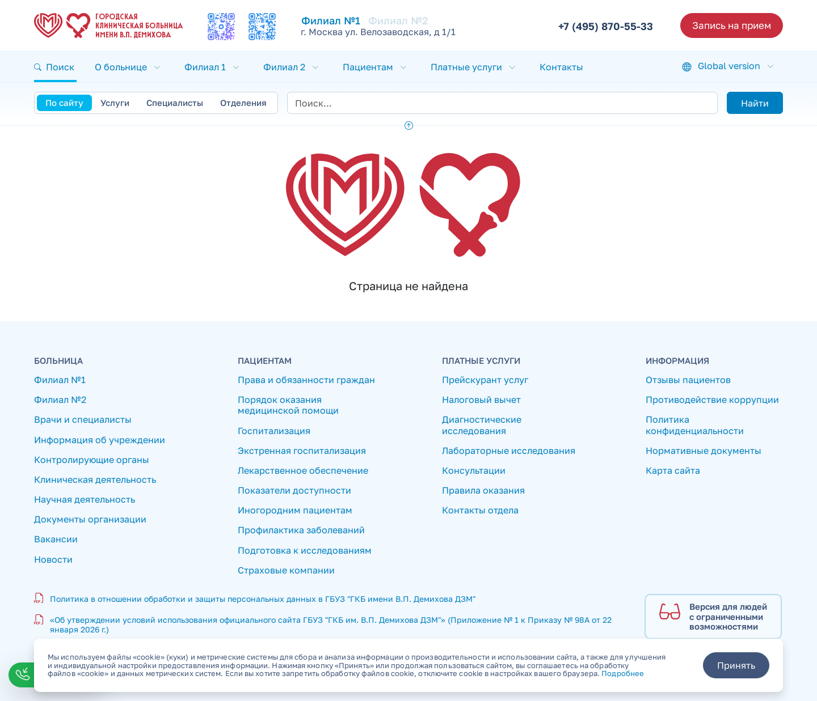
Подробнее (622, 673)
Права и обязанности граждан (306, 380)
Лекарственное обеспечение (303, 470)
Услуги (114, 102)
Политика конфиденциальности (695, 425)
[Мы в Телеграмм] (262, 27)
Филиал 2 (284, 67)
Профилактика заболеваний (301, 530)
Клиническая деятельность (95, 479)
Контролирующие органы (91, 459)
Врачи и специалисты (83, 419)
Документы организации (90, 519)
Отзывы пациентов (688, 380)
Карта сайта (673, 470)
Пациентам (368, 67)
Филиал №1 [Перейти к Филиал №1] (330, 20)
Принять (736, 665)
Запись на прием (731, 25)
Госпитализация (274, 431)
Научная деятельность (84, 499)
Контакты (561, 67)
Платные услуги (466, 67)
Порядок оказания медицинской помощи (288, 405)
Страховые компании (286, 570)
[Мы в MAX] (221, 27)
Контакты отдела (480, 510)
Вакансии (56, 539)
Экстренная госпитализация (302, 450)
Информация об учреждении (99, 440)
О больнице (121, 67)
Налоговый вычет (481, 399)
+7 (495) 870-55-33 (605, 26)
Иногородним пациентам (295, 510)
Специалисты (174, 102)
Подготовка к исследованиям (305, 550)
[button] (55, 67)
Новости (53, 559)
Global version (729, 65)
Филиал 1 (205, 67)
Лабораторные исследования (508, 450)
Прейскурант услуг (485, 380)
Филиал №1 (60, 380)
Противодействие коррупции (712, 399)
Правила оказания (483, 490)
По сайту (64, 102)
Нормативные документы (703, 450)
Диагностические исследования (481, 425)
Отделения (243, 102)
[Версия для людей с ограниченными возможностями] (713, 616)
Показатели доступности (294, 490)
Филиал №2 (398, 20)
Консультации (474, 470)
